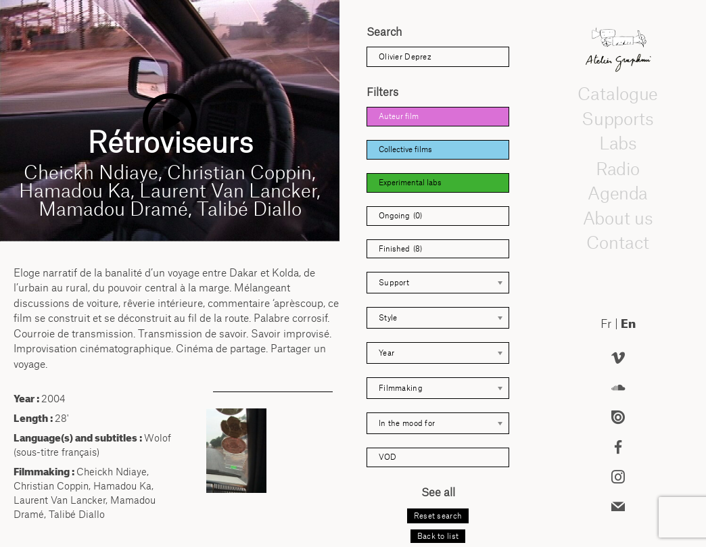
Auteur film (399, 116)
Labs (618, 143)
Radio (618, 168)
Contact (617, 243)
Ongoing (400, 216)
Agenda (617, 193)
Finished (400, 249)
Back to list (437, 536)
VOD (387, 457)
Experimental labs (410, 182)
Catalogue (617, 93)
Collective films (405, 149)
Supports (617, 118)
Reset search (438, 516)
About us (618, 218)
